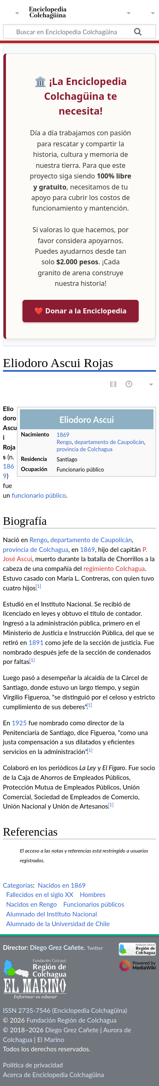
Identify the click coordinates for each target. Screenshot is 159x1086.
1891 (35, 642)
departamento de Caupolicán (109, 442)
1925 (19, 723)
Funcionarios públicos (93, 904)
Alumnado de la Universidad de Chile (57, 923)
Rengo (64, 442)
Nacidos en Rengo (31, 904)
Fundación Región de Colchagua (71, 1020)
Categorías (18, 885)
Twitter (95, 948)
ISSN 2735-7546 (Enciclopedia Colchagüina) (65, 1010)
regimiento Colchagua (114, 568)
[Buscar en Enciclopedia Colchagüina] (79, 31)
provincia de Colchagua (84, 449)
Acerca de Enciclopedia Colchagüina (53, 1074)
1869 (62, 434)
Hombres (93, 894)
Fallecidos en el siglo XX (39, 894)
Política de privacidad (33, 1065)
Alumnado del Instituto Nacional (51, 914)
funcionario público (39, 495)
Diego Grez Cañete (57, 947)
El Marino (50, 1039)
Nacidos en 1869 (62, 885)
